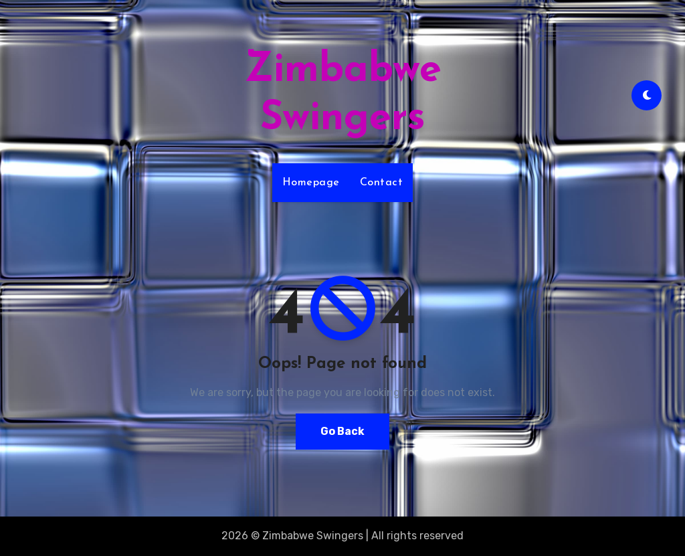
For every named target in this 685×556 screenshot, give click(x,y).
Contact (381, 182)
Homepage (311, 182)
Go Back (342, 431)
